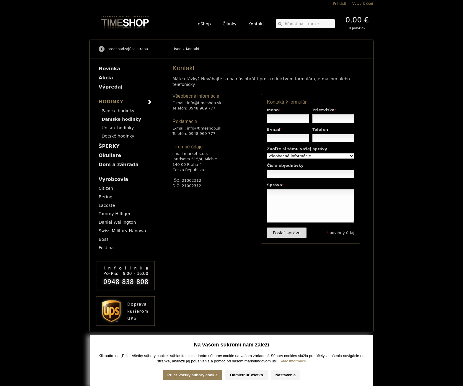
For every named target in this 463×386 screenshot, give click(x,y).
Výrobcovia (113, 179)
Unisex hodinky (118, 127)
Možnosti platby (108, 351)
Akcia (106, 78)
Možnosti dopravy (110, 347)
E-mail (274, 129)
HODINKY (111, 101)
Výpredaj (111, 87)
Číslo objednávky (285, 165)
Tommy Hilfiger (115, 213)
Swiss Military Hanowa (122, 230)
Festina (106, 247)
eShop (204, 24)
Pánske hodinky (118, 110)
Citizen (106, 188)
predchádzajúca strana (127, 49)
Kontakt (256, 24)
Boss (104, 239)
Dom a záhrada (118, 164)
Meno (274, 110)
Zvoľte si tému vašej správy (297, 149)
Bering (106, 196)
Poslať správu (287, 232)
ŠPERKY (109, 146)
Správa (275, 185)
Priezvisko (324, 110)
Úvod (177, 49)
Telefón (320, 129)
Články (230, 24)
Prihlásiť (339, 4)
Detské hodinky (118, 136)
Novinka (109, 68)
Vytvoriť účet (362, 4)
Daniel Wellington (117, 222)
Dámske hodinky (121, 119)
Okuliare (110, 155)
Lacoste (107, 205)
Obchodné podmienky (113, 355)
